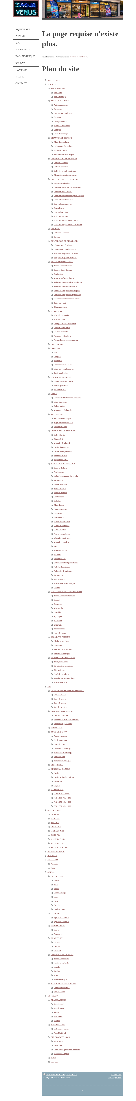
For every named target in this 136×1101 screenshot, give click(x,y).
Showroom (58, 1041)
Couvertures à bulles (63, 191)
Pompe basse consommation (66, 340)
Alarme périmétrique (63, 649)
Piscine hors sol (60, 550)
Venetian (57, 950)
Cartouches (59, 497)
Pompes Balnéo (60, 426)
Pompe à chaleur (61, 150)
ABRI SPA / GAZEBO (60, 769)
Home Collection (61, 715)
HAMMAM (53, 860)
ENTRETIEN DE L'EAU (62, 261)
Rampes (57, 129)
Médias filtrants (61, 332)
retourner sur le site (78, 57)
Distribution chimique (63, 666)
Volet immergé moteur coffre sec (68, 224)
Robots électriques (62, 567)
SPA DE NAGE (54, 810)
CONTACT (53, 996)
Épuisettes (58, 274)
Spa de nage (59, 1008)
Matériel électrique (62, 538)
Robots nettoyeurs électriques (67, 290)
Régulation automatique (64, 678)
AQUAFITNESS (58, 88)
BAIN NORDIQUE (56, 851)
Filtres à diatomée (61, 525)
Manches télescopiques (64, 278)
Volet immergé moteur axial (66, 220)
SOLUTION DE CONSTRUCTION (66, 591)
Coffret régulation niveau (65, 171)
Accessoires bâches (62, 183)
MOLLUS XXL (57, 831)
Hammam (58, 1016)
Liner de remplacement (64, 369)
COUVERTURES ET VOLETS (64, 179)
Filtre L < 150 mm (62, 794)
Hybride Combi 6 (61, 921)
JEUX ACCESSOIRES (61, 377)
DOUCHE (55, 228)
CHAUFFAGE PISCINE (61, 138)
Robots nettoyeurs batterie (65, 286)
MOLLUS (55, 818)
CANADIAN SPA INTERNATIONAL (67, 690)
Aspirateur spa (60, 740)
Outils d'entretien (61, 447)
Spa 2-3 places (60, 695)
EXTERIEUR (57, 876)
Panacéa (54, 864)
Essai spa (58, 1045)
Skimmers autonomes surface (66, 299)
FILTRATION (57, 311)
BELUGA (55, 822)
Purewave (58, 934)
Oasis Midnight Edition (64, 777)
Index (53, 1058)
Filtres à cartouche (62, 521)
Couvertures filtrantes (63, 200)
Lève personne (60, 121)
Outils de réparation (63, 451)
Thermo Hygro (60, 979)
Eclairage (58, 513)
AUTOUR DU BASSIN (61, 101)
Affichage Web (114, 1077)
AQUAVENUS (54, 80)
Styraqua (58, 616)
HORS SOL (56, 348)
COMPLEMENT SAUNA (62, 954)
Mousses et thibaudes (63, 410)
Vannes (57, 587)
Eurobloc (58, 612)
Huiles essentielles (61, 963)
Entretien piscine (61, 1029)
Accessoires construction (64, 596)
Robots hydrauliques (63, 571)
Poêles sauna (59, 992)
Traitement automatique (64, 583)
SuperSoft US (60, 389)
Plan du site (71, 1074)
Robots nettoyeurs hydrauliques (68, 282)
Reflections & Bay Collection (66, 719)
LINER (54, 393)
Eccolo (56, 942)
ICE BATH (52, 855)
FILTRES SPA (57, 789)
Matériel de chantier (63, 443)
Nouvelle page (60, 633)
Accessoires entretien (63, 266)
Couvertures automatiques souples (69, 195)
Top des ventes (60, 707)
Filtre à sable (59, 319)
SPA (49, 686)
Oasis (56, 773)
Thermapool (59, 629)
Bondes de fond (60, 468)
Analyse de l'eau (61, 662)
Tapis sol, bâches (61, 373)
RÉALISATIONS (58, 1000)
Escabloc (57, 600)
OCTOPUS (56, 835)
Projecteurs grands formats (66, 253)
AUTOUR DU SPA (59, 732)
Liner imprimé (60, 402)
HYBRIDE (55, 913)
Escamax (58, 604)
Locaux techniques (62, 327)
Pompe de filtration (62, 336)
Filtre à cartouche (61, 315)
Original (57, 356)
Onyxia (57, 905)
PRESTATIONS (58, 1025)
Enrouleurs (59, 208)
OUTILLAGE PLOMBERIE (63, 431)
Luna (56, 897)
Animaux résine (61, 105)
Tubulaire (58, 360)
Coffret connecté (61, 162)
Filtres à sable (60, 530)
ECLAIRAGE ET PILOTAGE (64, 241)
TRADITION (56, 938)
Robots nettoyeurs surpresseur (67, 294)
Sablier (57, 971)
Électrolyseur (59, 670)
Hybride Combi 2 (61, 917)
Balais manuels (60, 484)
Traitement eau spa (62, 761)
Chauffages (59, 505)
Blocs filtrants (60, 488)
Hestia (56, 888)
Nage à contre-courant (63, 422)
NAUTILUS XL (58, 839)
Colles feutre (59, 406)
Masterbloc (59, 608)
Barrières (58, 645)
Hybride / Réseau (61, 233)
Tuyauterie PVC (61, 459)
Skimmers (58, 480)
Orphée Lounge (60, 909)
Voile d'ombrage (61, 134)
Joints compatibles (62, 534)
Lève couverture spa (63, 748)
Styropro (57, 624)
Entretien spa (59, 744)
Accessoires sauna (61, 959)
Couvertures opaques (63, 204)
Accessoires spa (60, 736)
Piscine (57, 1020)
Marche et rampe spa (63, 752)
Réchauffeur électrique (64, 154)
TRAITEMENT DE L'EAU (63, 657)
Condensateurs (60, 509)
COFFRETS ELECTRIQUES (64, 158)
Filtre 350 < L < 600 (62, 806)
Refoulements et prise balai (65, 563)
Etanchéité (58, 439)
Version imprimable (54, 1074)
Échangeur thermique (63, 146)
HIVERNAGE (57, 344)
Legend (57, 785)
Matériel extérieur (62, 542)
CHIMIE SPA (57, 765)
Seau (56, 975)
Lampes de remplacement (65, 249)
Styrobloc (58, 620)
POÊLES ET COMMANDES (63, 983)
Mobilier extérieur (62, 125)
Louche (57, 967)
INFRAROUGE (58, 926)
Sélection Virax (60, 455)
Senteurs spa (59, 756)
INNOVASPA (56, 728)
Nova (53, 868)
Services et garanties (63, 723)
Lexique (54, 1062)
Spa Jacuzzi (59, 1004)
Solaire (57, 237)
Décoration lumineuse (63, 113)
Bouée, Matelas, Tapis (63, 381)
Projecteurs (59, 472)
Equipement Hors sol (63, 365)
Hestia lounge (60, 893)
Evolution (58, 781)
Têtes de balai (60, 303)
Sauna (56, 1012)
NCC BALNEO (57, 414)
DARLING (55, 814)
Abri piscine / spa (61, 641)
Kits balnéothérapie (62, 418)
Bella (56, 884)
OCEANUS (56, 827)
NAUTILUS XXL (58, 843)
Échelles (57, 117)
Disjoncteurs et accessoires (65, 175)
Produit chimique (61, 674)
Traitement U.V (60, 682)
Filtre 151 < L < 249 (62, 798)
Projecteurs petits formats (65, 257)
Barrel (56, 880)
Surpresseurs (59, 579)
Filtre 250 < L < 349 (62, 802)
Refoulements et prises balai (66, 476)
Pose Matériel (60, 1033)
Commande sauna (62, 987)
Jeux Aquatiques (61, 385)
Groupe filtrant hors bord (65, 323)
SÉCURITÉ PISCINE (60, 637)
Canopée (57, 930)
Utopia (57, 946)
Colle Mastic (59, 435)
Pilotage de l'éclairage (63, 245)
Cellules (57, 501)
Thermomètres (60, 307)
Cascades (58, 109)
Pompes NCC (60, 558)
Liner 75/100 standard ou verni (67, 398)
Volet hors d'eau (61, 216)
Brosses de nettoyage (63, 270)
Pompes (57, 554)
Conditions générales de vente (67, 1049)
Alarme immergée (62, 653)
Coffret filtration (61, 167)
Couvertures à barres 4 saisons (67, 187)
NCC (56, 546)
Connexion (116, 1074)
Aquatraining (60, 96)
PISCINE (52, 84)
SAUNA (51, 872)
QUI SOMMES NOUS (60, 1037)
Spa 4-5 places (60, 699)
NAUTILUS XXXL (59, 847)
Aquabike (58, 92)
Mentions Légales (61, 1053)
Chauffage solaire (61, 142)
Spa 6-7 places (60, 703)
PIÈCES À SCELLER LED (63, 464)
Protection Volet (61, 212)
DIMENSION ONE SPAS (62, 711)
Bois (55, 352)
